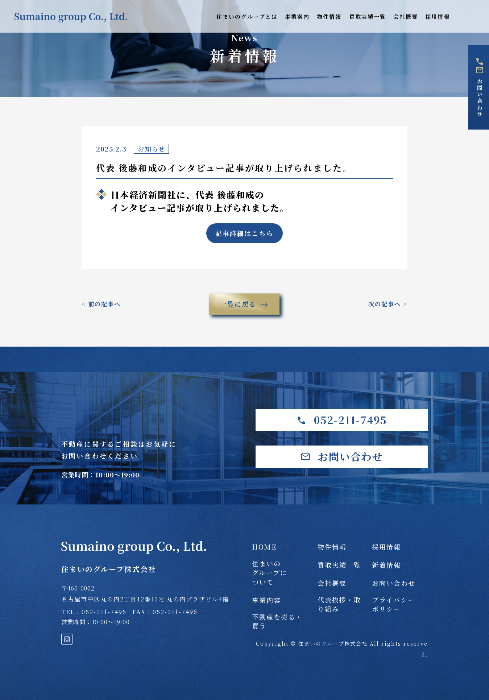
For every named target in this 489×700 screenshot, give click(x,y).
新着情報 (386, 564)
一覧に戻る (244, 304)
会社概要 (405, 16)
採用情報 (437, 16)
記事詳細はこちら (244, 233)
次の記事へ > (387, 304)
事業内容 (266, 600)
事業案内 (297, 16)
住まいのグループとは (247, 16)
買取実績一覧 (367, 16)
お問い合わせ (479, 87)
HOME (264, 546)
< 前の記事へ (101, 304)
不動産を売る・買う (277, 621)
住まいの (280, 573)
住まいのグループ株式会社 (133, 557)
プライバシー (393, 604)
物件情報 (329, 16)
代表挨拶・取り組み (339, 604)
